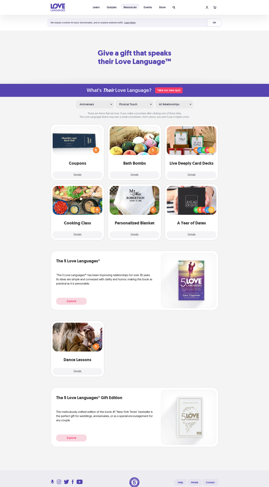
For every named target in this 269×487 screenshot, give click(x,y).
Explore (71, 301)
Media (194, 482)
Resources (130, 7)
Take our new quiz (168, 90)
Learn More (130, 22)
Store (162, 7)
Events (148, 7)
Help (180, 482)
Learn (96, 7)
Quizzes (112, 7)
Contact (210, 482)
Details (78, 175)
